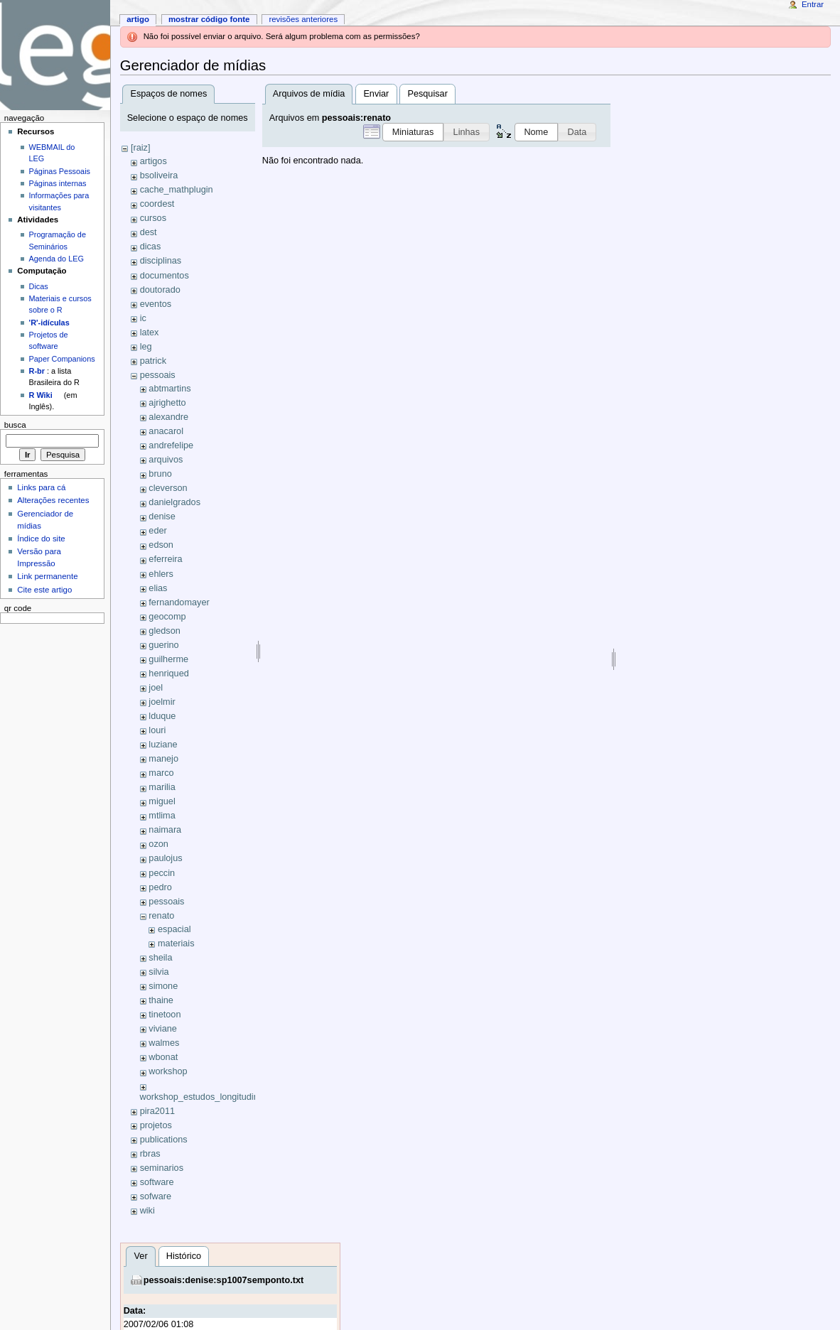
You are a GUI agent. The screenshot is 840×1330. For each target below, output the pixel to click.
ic (143, 318)
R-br (37, 371)
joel (156, 688)
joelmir (162, 702)
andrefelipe (171, 445)
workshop (168, 1071)
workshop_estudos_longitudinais (205, 1097)
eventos (155, 304)
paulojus (165, 858)
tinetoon (165, 1015)
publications (164, 1140)
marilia (162, 787)
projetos (156, 1125)
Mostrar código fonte (209, 19)
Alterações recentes (53, 500)
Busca (15, 425)
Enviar (376, 94)
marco (161, 773)
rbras (150, 1154)
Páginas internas (58, 183)
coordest (157, 204)
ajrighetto (167, 403)
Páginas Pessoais (59, 171)
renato (161, 916)
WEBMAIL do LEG (52, 153)
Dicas (38, 286)
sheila (160, 958)
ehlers (161, 574)
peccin (162, 873)
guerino (163, 645)
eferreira (165, 559)
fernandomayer (179, 602)
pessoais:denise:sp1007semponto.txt (224, 1280)
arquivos (166, 460)
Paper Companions (62, 359)
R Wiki (41, 395)
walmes (164, 1043)
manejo (163, 759)
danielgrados (174, 502)
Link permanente (47, 576)
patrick (153, 361)
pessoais (158, 375)
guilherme (168, 659)
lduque (162, 716)
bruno (160, 474)
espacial (174, 929)
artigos (153, 161)
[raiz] (141, 148)
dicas (150, 247)
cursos (153, 218)
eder (157, 531)
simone (163, 986)
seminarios (161, 1168)
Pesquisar (427, 94)
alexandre (168, 417)
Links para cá (41, 487)
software (157, 1182)
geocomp (167, 617)
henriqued (168, 673)
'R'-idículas (49, 322)
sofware (155, 1196)
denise (162, 516)
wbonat (163, 1057)
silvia (158, 972)
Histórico (183, 1256)
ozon (158, 844)
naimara (165, 830)
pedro (160, 887)
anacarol (166, 431)
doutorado (160, 290)
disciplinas (161, 261)
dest (148, 232)
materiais (176, 943)
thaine (161, 1000)
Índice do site (41, 538)
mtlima (162, 816)
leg (146, 347)
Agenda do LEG (56, 258)
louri (157, 730)
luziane (163, 745)
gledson (164, 631)
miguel (162, 801)
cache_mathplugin (176, 190)
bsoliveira (159, 175)
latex (149, 332)
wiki (147, 1211)
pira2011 (157, 1111)
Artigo (137, 19)
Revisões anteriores (303, 19)
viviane (163, 1029)
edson (161, 545)
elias (158, 588)
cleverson (168, 488)
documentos (164, 276)
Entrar (813, 4)
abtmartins (169, 389)
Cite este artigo (44, 589)
